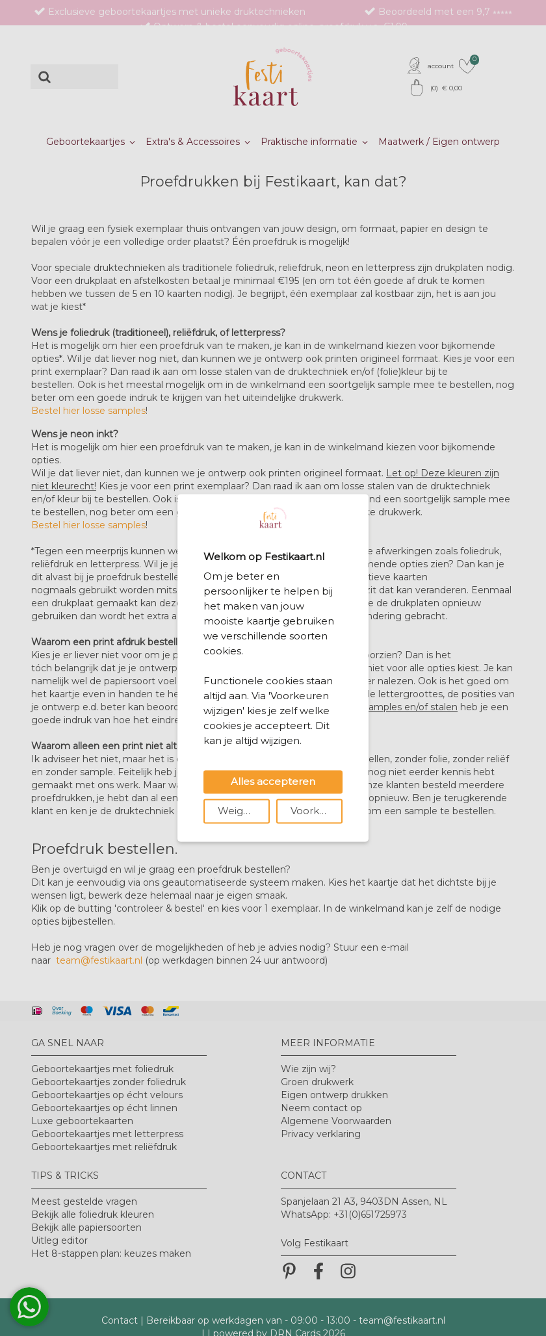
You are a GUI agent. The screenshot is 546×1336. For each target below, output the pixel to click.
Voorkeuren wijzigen (317, 811)
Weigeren (242, 811)
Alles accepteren (273, 782)
